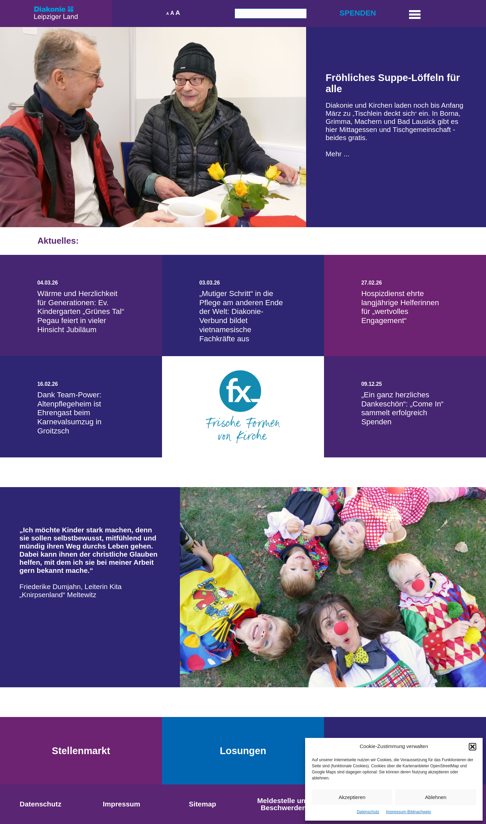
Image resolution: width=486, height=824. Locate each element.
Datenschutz (368, 811)
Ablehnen (435, 797)
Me (330, 154)
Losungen (243, 750)
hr (339, 154)
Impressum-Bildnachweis (408, 811)
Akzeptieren (352, 797)
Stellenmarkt (81, 750)
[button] (472, 746)
